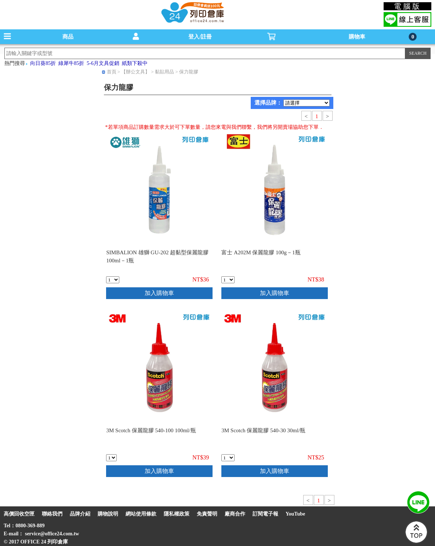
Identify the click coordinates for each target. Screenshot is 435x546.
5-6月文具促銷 (103, 63)
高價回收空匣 (19, 514)
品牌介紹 (80, 514)
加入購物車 (159, 293)
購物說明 (108, 514)
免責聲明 (207, 514)
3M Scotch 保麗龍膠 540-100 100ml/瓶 (151, 430)
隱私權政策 (176, 514)
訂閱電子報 (265, 514)
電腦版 (407, 6)
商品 (67, 37)
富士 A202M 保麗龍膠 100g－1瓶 (260, 252)
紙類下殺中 (135, 63)
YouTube (295, 514)
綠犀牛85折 (71, 63)
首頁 (111, 71)
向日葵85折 (43, 63)
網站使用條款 (141, 514)
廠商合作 (235, 514)
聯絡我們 (52, 514)
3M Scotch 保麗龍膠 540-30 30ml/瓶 (263, 430)
